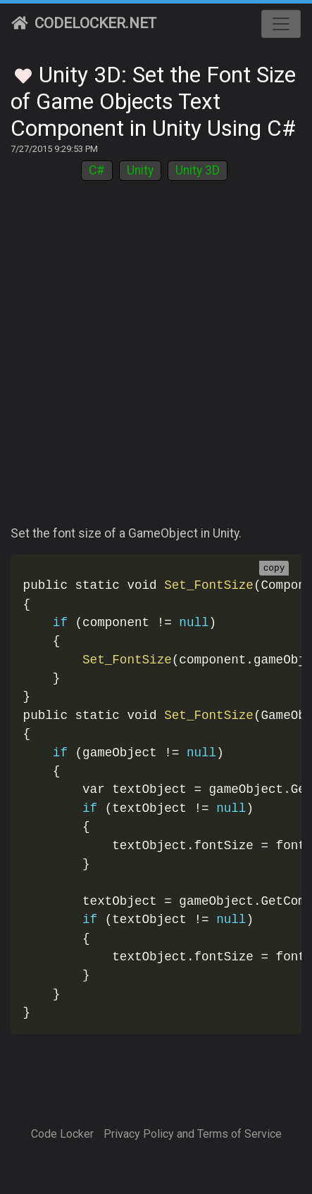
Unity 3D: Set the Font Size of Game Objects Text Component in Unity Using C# (153, 101)
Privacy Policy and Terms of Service (193, 1134)
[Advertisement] (156, 361)
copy (274, 568)
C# (97, 170)
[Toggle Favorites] (23, 74)
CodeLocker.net (83, 23)
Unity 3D (197, 170)
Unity (140, 170)
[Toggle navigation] (281, 24)
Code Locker (62, 1134)
